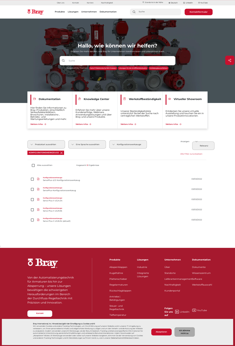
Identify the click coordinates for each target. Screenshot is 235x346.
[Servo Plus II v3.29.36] (117, 210)
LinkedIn (188, 3)
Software (197, 279)
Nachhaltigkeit (107, 3)
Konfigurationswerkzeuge (46, 153)
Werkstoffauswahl (202, 284)
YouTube (203, 3)
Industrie (142, 267)
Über (167, 267)
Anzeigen (185, 141)
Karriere (90, 3)
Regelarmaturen (118, 284)
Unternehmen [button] (89, 11)
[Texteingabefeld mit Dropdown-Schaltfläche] (121, 60)
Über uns (60, 3)
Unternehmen (172, 259)
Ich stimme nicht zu (184, 331)
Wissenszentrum (201, 273)
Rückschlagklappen (120, 290)
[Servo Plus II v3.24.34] (117, 199)
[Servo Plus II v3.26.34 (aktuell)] (117, 220)
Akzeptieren (161, 332)
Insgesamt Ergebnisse (87, 165)
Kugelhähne (116, 273)
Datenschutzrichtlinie (120, 338)
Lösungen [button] (73, 11)
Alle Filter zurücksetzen (191, 154)
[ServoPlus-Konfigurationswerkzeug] (117, 189)
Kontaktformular (199, 12)
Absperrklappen (118, 267)
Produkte (114, 259)
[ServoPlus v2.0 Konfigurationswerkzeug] (117, 179)
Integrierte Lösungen (143, 275)
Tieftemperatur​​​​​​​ (117, 315)
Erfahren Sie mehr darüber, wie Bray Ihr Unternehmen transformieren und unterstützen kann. (117, 51)
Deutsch (174, 3)
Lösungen (142, 259)
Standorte (170, 273)
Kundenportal (172, 290)
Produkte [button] (60, 11)
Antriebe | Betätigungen (117, 298)
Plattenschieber (118, 279)
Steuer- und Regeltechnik (116, 307)
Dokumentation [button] (108, 11)
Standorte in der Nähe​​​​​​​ (152, 2)
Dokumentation (201, 259)
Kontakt (75, 3)
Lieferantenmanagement (175, 279)
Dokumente (199, 267)
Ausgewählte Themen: (77, 68)
